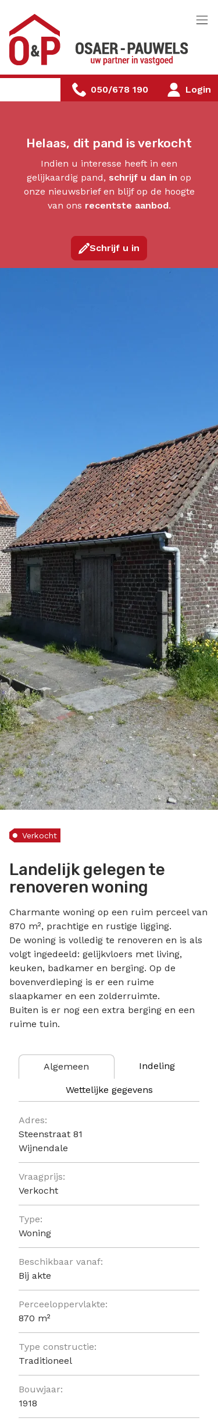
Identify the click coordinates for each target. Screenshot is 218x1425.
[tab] (67, 1066)
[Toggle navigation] (202, 20)
